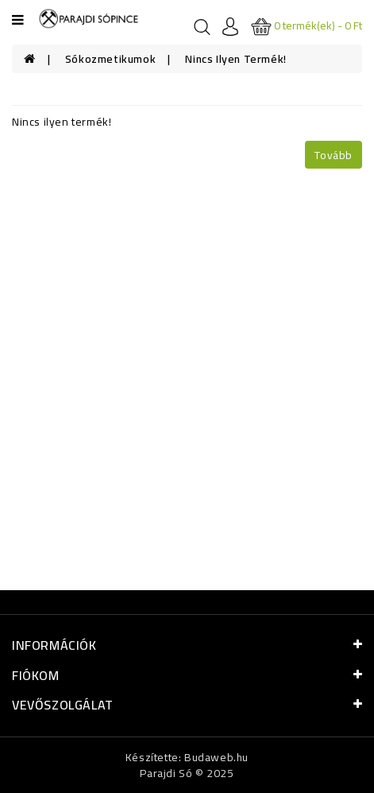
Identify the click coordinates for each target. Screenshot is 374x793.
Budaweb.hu (216, 757)
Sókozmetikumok (110, 59)
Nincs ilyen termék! (235, 59)
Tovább (333, 155)
